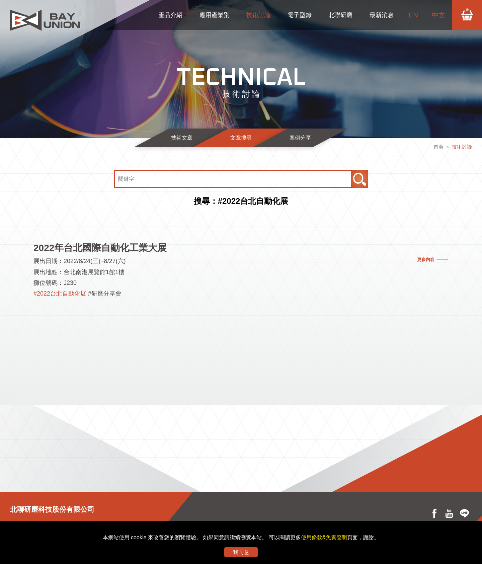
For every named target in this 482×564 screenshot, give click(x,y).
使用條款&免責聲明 (324, 537)
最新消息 (382, 15)
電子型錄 (300, 15)
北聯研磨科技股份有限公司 (52, 509)
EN (413, 15)
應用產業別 (214, 15)
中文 (438, 15)
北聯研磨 (340, 15)
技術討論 (258, 15)
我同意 (241, 552)
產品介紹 (170, 15)
